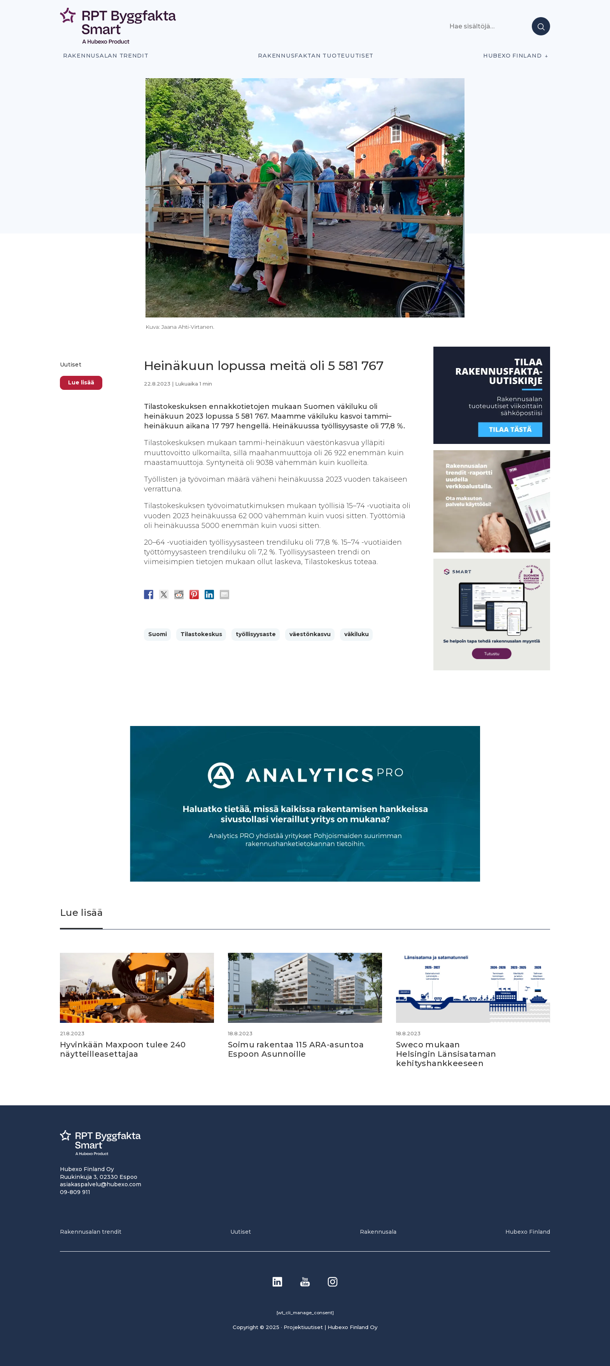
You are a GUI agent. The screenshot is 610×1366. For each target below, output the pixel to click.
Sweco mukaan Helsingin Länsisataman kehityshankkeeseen (446, 1054)
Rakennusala (378, 1231)
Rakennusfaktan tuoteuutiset (315, 55)
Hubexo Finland (512, 55)
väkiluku (356, 634)
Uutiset (70, 364)
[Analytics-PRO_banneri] (305, 879)
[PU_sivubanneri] (491, 550)
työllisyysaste (256, 634)
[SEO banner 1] (491, 668)
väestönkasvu (310, 634)
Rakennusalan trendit (106, 55)
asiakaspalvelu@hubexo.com (100, 1184)
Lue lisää (81, 382)
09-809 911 (75, 1192)
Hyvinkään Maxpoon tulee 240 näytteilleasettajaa (123, 1049)
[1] (491, 441)
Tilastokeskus (201, 634)
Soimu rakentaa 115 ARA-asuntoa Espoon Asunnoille (296, 1049)
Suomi (157, 634)
